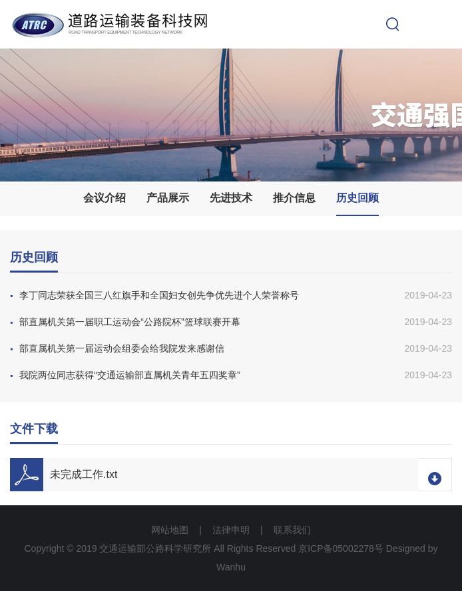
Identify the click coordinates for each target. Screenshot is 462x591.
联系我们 (292, 530)
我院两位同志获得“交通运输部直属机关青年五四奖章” (125, 375)
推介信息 (294, 197)
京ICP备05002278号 (340, 548)
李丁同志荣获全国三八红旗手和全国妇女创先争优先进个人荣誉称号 (154, 295)
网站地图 (169, 530)
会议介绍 (104, 197)
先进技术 (231, 197)
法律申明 (231, 530)
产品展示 (167, 197)
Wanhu (231, 567)
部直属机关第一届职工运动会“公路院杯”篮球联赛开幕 (125, 321)
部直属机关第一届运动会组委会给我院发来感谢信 (117, 348)
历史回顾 (357, 197)
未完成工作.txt (83, 474)
